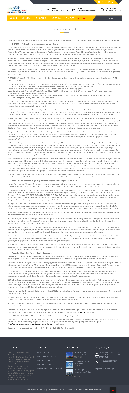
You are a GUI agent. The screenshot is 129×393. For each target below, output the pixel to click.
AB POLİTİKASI (40, 18)
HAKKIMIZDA (26, 18)
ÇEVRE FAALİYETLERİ (47, 356)
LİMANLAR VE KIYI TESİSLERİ (50, 368)
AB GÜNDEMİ (44, 353)
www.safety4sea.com (87, 312)
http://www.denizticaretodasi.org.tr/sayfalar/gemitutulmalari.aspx (31, 324)
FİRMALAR (70, 18)
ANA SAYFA (14, 18)
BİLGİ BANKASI (56, 18)
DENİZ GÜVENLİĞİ (46, 360)
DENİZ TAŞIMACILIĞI (47, 364)
